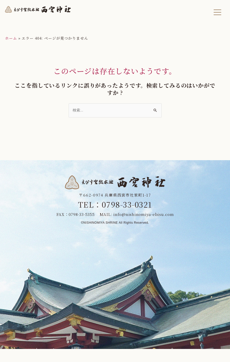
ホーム (11, 38)
